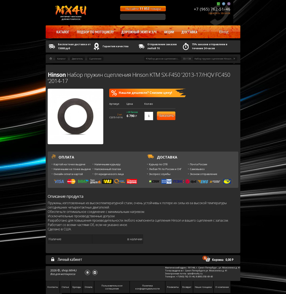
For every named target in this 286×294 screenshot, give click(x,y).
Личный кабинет (66, 259)
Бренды (76, 286)
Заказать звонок (219, 13)
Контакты (52, 286)
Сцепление (95, 58)
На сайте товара (143, 9)
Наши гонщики (203, 286)
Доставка (189, 32)
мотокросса (67, 274)
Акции (169, 32)
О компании (222, 286)
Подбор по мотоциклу (95, 32)
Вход (223, 31)
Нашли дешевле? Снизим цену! (141, 93)
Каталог (61, 58)
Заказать (166, 115)
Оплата (88, 286)
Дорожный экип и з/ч (139, 32)
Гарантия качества (116, 46)
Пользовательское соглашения (112, 287)
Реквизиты (173, 286)
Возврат (186, 286)
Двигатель (77, 58)
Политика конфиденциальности (147, 287)
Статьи (65, 286)
